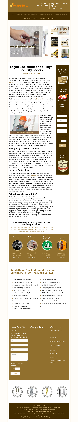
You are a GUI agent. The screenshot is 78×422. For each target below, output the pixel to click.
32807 (29, 227)
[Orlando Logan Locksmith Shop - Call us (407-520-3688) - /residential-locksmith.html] (62, 44)
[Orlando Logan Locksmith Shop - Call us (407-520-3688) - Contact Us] (54, 31)
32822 (32, 229)
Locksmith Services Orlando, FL (23, 280)
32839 (42, 231)
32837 (38, 231)
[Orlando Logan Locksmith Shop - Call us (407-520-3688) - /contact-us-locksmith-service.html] (60, 30)
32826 (43, 229)
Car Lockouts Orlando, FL (50, 301)
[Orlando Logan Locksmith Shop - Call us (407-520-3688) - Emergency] (54, 54)
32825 (40, 229)
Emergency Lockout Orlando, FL (52, 288)
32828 (51, 229)
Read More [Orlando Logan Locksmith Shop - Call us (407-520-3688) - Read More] (16, 258)
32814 (51, 227)
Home (12, 14)
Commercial (30, 413)
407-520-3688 (41, 5)
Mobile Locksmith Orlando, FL (23, 282)
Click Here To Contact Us (62, 91)
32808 (32, 227)
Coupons (42, 18)
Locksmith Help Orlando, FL (22, 288)
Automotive (38, 413)
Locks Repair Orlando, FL (21, 290)
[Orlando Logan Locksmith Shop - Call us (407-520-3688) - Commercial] (65, 54)
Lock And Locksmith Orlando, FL (23, 309)
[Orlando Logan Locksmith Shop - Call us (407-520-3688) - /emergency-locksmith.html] (52, 56)
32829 (20, 231)
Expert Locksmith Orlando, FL (51, 280)
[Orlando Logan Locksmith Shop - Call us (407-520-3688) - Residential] (64, 42)
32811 (43, 227)
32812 (47, 227)
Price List (41, 415)
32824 (36, 229)
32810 (40, 227)
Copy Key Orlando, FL (20, 306)
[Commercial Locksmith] (61, 254)
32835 (31, 231)
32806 (25, 227)
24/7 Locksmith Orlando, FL (22, 293)
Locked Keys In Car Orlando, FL (51, 298)
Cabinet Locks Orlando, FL (22, 303)
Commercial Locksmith (30, 18)
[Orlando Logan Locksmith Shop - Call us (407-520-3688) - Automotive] (54, 42)
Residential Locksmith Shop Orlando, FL (26, 285)
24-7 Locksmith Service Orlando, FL (53, 293)
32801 (11, 227)
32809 (36, 227)
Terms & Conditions (32, 415)
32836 (34, 231)
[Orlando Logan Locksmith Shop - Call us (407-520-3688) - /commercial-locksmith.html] (62, 56)
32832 (27, 231)
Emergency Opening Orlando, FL (52, 296)
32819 (22, 229)
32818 (18, 229)
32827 (47, 229)
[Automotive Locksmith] (16, 254)
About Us (19, 14)
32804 (18, 227)
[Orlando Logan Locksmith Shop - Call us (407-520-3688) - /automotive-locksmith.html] (52, 44)
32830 (24, 231)
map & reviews (57, 407)
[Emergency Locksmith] (46, 254)
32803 (14, 227)
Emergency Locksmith (61, 14)
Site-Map (48, 415)
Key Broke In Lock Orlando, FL (51, 282)
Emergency (46, 413)
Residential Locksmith (46, 14)
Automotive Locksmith (30, 14)
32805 (22, 227)
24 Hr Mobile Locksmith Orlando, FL (53, 290)
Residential (22, 413)
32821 (29, 229)
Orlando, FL (26, 73)
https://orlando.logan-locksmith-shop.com (45, 409)
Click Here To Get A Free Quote (62, 72)
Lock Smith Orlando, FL (49, 285)
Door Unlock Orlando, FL (21, 296)
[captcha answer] (63, 141)
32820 (25, 229)
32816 (11, 229)
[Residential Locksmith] (31, 254)
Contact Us (51, 18)
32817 (14, 229)
